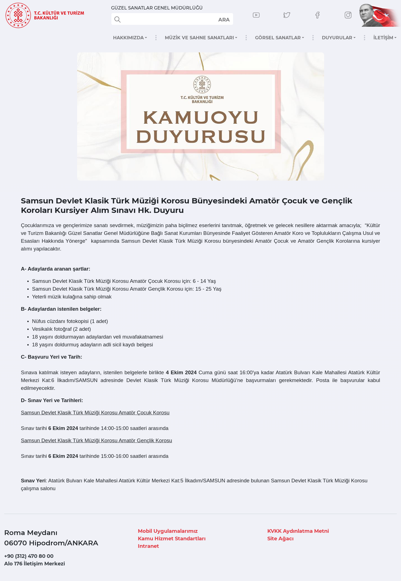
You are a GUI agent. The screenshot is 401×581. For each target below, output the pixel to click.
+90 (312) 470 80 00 (28, 556)
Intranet (148, 546)
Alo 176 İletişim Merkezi (34, 564)
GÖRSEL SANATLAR (278, 37)
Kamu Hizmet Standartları (172, 539)
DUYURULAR (337, 37)
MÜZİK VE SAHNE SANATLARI (199, 37)
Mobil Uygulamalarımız (168, 531)
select (223, 19)
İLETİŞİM (383, 37)
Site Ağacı (280, 539)
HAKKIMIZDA (128, 37)
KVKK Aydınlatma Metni (298, 531)
